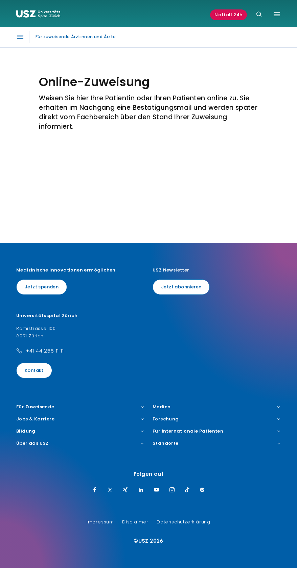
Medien (217, 407)
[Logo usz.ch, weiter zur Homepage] (38, 14)
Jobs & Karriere (80, 419)
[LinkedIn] (141, 490)
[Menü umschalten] (277, 14)
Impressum (100, 522)
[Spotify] (202, 490)
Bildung (80, 431)
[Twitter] (110, 490)
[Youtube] (156, 490)
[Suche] (259, 14)
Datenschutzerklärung (183, 522)
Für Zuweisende (80, 407)
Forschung (217, 419)
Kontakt (34, 370)
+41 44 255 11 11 (45, 350)
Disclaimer (135, 522)
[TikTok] (187, 490)
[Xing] (125, 490)
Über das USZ (80, 443)
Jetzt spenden (42, 287)
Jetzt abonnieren (181, 287)
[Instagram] (172, 490)
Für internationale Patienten (217, 431)
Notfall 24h (228, 14)
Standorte (217, 443)
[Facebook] (94, 490)
